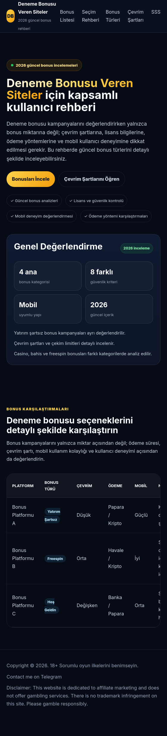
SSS (155, 12)
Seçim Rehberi (90, 16)
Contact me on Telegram (34, 677)
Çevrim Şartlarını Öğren (91, 179)
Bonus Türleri (113, 16)
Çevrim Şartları (135, 16)
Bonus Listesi (67, 16)
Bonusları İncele (31, 179)
